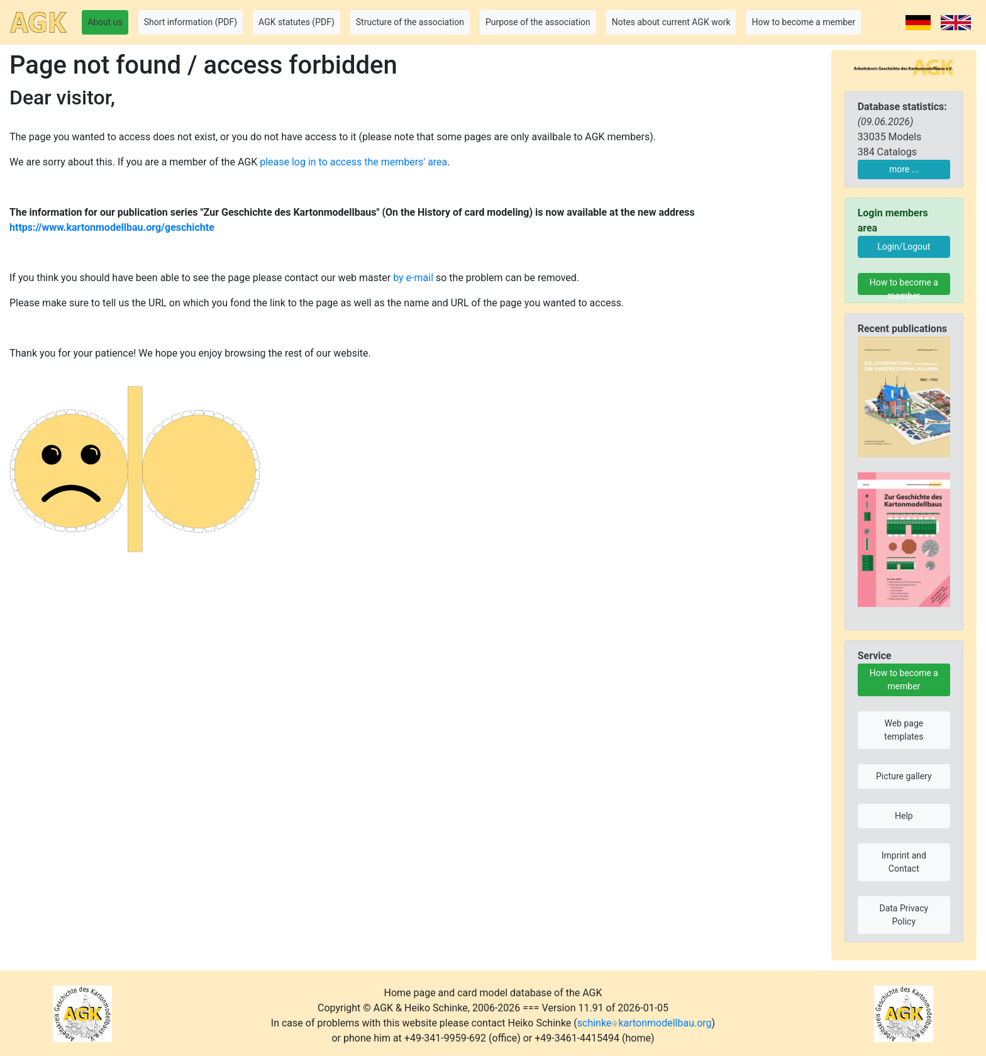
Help (904, 816)
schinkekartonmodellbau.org (644, 1023)
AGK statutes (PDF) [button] (296, 22)
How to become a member (904, 286)
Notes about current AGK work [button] (671, 22)
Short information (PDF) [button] (190, 22)
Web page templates (903, 730)
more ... (904, 169)
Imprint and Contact (904, 862)
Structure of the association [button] (410, 22)
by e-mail (413, 278)
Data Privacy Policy (903, 914)
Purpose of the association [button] (537, 22)
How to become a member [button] (803, 22)
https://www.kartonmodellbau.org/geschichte (111, 227)
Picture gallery (904, 776)
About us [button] (105, 22)
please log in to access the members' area (353, 162)
